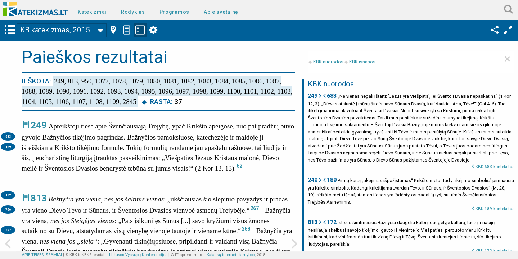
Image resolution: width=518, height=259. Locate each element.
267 (254, 208)
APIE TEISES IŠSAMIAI (42, 255)
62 (239, 166)
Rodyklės (133, 12)
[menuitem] (93, 11)
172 (8, 195)
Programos (174, 12)
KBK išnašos (362, 61)
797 (8, 230)
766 (8, 210)
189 (8, 147)
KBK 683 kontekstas (495, 166)
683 (8, 136)
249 (39, 125)
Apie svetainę (221, 12)
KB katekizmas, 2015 (55, 30)
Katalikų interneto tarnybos (231, 255)
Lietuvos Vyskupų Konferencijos (138, 255)
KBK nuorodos (328, 61)
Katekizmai (92, 12)
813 (39, 198)
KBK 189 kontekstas (495, 208)
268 (246, 229)
